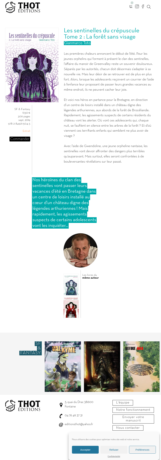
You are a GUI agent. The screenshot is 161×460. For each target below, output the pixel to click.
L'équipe (122, 402)
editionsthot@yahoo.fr (79, 424)
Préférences (142, 450)
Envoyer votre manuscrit (133, 419)
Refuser (114, 450)
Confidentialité (114, 457)
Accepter (85, 450)
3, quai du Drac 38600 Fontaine (79, 404)
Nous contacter (128, 427)
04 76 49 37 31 (73, 415)
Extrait (26, 131)
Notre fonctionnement (133, 409)
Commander (19, 139)
